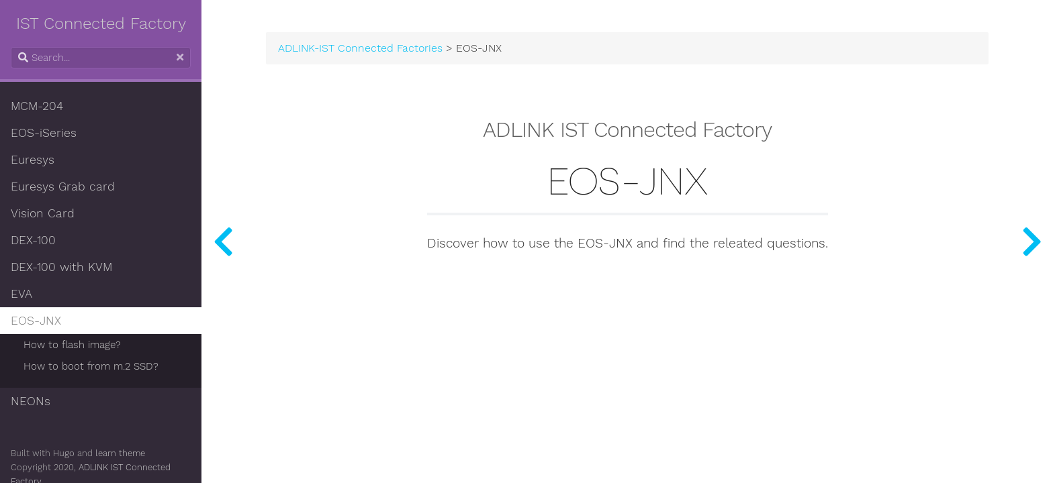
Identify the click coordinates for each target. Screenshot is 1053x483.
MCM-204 (37, 106)
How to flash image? (72, 345)
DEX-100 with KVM (61, 267)
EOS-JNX (36, 320)
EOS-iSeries (44, 133)
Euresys (32, 159)
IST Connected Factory (101, 23)
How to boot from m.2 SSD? (91, 366)
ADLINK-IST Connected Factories (360, 48)
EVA (21, 294)
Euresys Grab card (63, 186)
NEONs (30, 401)
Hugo (64, 453)
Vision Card (43, 213)
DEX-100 (33, 240)
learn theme (120, 453)
